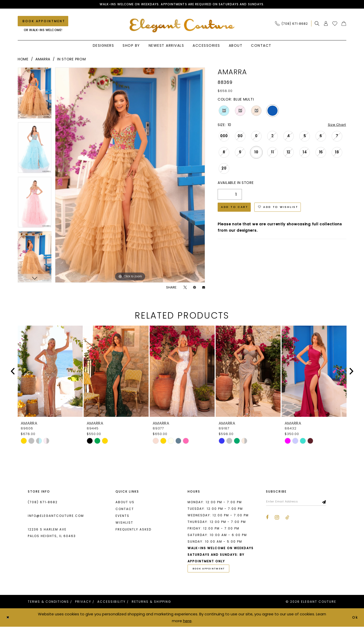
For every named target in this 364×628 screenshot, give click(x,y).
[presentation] (50, 371)
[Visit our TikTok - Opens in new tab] (287, 518)
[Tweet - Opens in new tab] (185, 287)
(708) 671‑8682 (43, 502)
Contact (125, 509)
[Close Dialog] (8, 618)
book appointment (210, 569)
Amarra (42, 59)
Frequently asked (133, 530)
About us (125, 502)
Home (23, 59)
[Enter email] (299, 502)
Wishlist (124, 523)
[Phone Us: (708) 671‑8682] (291, 24)
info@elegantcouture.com (56, 516)
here (187, 621)
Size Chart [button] (336, 125)
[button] (326, 24)
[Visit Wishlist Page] (334, 24)
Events (122, 516)
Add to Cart (236, 209)
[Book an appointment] (43, 21)
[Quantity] (230, 195)
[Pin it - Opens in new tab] (194, 287)
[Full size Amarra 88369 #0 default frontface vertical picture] (130, 175)
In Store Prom (71, 59)
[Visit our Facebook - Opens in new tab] (267, 518)
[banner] (182, 26)
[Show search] (317, 24)
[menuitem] (293, 24)
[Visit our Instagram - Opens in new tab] (277, 518)
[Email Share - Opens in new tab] (203, 287)
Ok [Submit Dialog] (355, 618)
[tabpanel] (35, 95)
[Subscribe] (330, 502)
